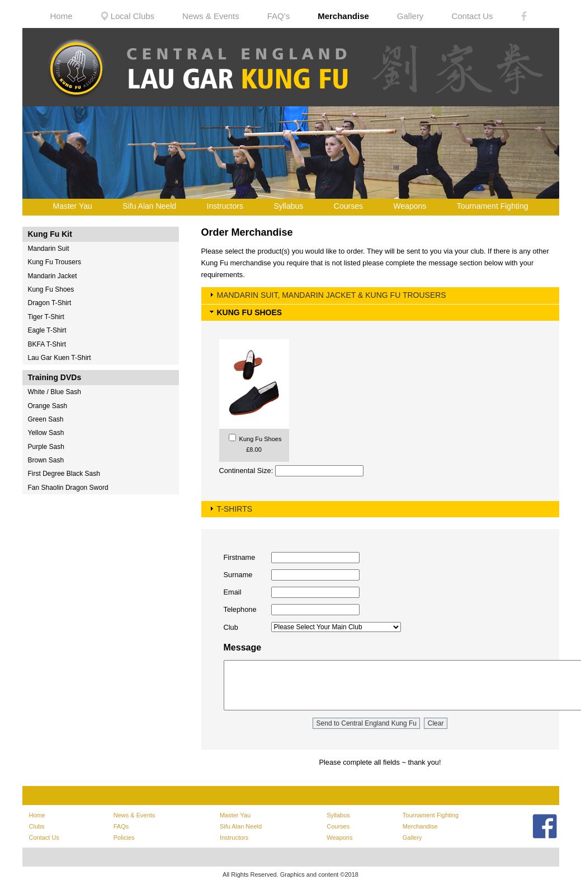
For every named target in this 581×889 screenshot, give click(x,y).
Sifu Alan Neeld (149, 206)
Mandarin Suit (48, 248)
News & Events (210, 16)
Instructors (225, 206)
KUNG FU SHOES (249, 312)
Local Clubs (128, 16)
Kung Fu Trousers (54, 262)
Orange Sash (48, 406)
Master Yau (72, 206)
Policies (124, 837)
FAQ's (278, 16)
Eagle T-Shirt (47, 330)
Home (61, 16)
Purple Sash (46, 447)
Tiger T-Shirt (46, 317)
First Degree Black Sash (64, 474)
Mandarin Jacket (52, 276)
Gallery (410, 16)
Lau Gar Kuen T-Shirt (59, 358)
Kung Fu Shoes (51, 289)
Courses (348, 206)
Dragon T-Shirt (50, 303)
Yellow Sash (46, 433)
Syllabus (288, 206)
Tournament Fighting (492, 206)
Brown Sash (46, 460)
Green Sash (46, 419)
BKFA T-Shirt (47, 344)
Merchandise (343, 16)
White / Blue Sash (54, 392)
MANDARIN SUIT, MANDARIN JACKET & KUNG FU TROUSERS (331, 295)
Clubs (37, 826)
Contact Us (472, 16)
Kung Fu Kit (50, 234)
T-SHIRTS (235, 508)
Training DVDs (55, 377)
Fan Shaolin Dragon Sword (68, 488)
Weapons (409, 206)
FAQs (121, 826)
